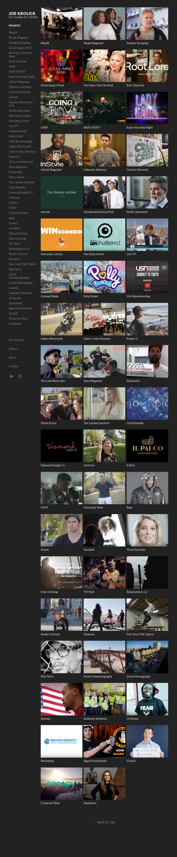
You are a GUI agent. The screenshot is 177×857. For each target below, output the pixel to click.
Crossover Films (18, 318)
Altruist (13, 97)
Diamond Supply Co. (21, 192)
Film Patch (15, 269)
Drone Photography (21, 282)
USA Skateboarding (20, 141)
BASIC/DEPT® (17, 71)
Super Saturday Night (22, 76)
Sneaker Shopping (19, 42)
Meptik (13, 32)
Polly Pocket (16, 136)
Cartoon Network (19, 92)
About (12, 357)
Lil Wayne (15, 298)
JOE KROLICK (22, 13)
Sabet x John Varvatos (22, 151)
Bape (12, 218)
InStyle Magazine (19, 81)
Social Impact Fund (20, 48)
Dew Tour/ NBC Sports (22, 264)
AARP (12, 66)
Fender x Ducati (18, 254)
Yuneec (13, 223)
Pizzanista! (15, 172)
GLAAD (13, 313)
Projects (14, 25)
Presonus (14, 259)
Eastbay (14, 288)
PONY (12, 208)
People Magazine (19, 37)
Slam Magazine (18, 167)
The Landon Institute (21, 182)
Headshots (15, 323)
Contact (14, 366)
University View (18, 213)
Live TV (13, 126)
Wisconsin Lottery (20, 115)
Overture (14, 197)
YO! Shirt (14, 243)
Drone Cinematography (19, 276)
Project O (14, 156)
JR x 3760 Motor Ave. (21, 162)
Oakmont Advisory (20, 87)
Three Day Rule (18, 233)
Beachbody (15, 303)
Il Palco (13, 202)
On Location (16, 340)
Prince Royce (16, 177)
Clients (13, 348)
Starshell (14, 228)
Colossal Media (18, 131)
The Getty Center (19, 121)
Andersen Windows (20, 293)
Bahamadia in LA (19, 248)
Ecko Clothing (17, 238)
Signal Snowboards (20, 308)
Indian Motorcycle (20, 146)
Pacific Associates (19, 110)
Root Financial (17, 61)
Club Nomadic (17, 187)
